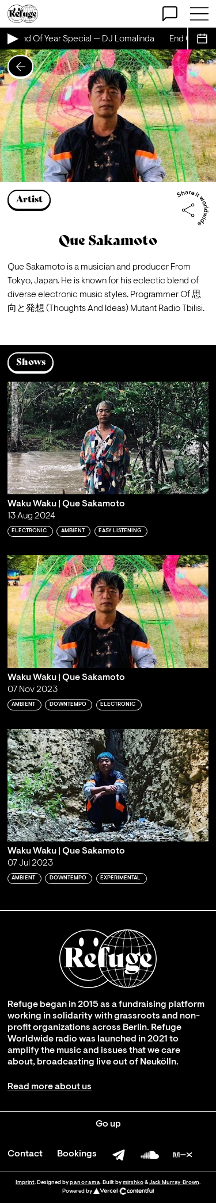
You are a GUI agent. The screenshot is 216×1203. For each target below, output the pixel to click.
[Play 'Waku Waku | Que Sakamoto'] (108, 438)
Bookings (77, 1154)
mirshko (133, 1182)
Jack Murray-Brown (174, 1182)
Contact (25, 1154)
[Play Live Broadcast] (12, 38)
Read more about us (49, 1086)
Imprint (25, 1182)
